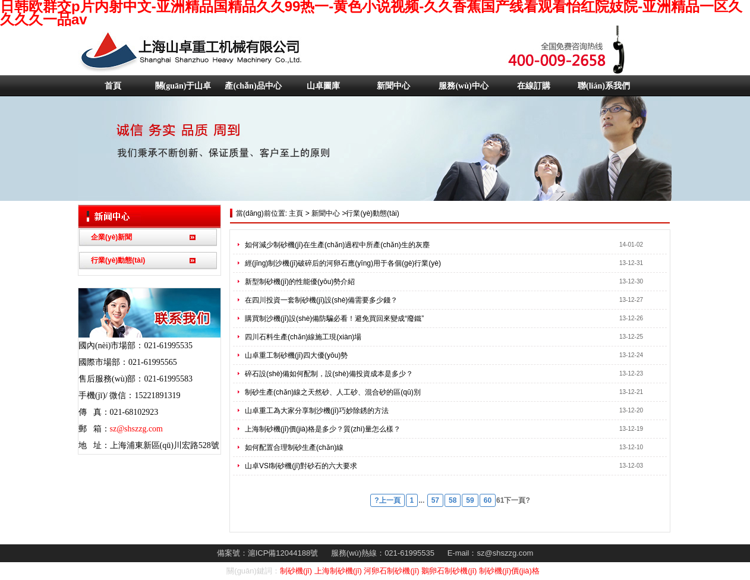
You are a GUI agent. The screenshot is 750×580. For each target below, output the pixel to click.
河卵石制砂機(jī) (391, 570)
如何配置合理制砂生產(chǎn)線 (294, 447)
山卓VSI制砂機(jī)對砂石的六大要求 (301, 466)
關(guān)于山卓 (183, 85)
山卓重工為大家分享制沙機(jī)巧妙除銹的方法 (317, 410)
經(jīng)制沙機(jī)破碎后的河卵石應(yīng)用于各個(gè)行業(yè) (343, 263)
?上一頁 (387, 500)
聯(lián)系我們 (604, 85)
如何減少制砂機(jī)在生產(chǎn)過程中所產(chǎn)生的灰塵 (337, 245)
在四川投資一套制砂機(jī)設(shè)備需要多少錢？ (321, 300)
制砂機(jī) (296, 570)
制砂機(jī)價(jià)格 (509, 570)
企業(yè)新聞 (111, 237)
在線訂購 (533, 85)
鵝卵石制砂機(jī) (449, 570)
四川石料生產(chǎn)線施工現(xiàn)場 (303, 337)
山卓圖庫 (323, 85)
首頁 (113, 85)
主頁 (295, 213)
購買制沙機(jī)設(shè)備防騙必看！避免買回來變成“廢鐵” (334, 318)
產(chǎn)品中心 (253, 85)
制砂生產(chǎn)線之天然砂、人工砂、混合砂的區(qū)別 (333, 392)
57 (435, 500)
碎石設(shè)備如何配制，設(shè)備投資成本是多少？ (329, 374)
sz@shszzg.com (136, 428)
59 (470, 500)
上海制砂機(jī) (338, 570)
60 (487, 500)
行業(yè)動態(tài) (118, 260)
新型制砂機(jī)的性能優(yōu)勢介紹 (300, 282)
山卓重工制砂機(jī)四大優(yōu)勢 (296, 355)
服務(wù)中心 (463, 85)
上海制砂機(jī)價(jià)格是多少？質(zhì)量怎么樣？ (323, 429)
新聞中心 (393, 85)
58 (452, 500)
